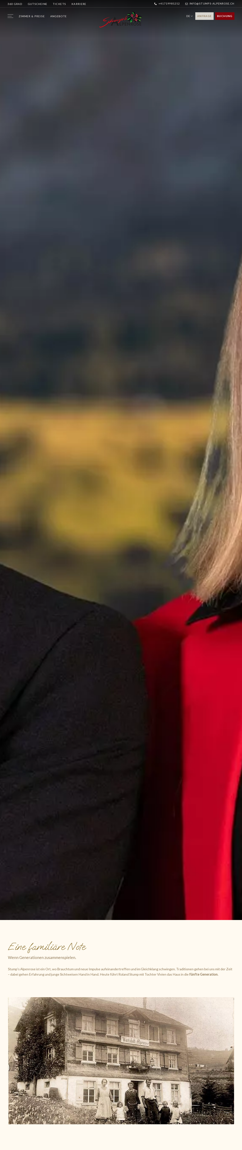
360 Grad (15, 3)
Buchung (225, 16)
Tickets (59, 3)
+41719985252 (167, 3)
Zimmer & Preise (32, 16)
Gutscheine (37, 3)
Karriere (78, 3)
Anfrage (204, 16)
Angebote (58, 16)
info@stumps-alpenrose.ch (209, 3)
